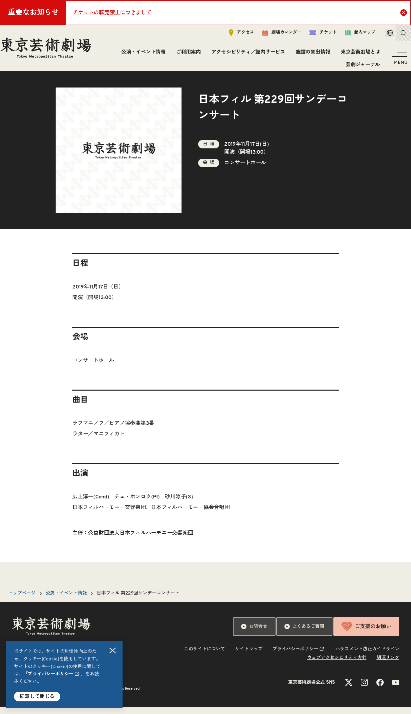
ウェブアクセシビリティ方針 (337, 665)
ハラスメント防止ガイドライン (367, 656)
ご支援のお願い (366, 633)
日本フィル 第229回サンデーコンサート (138, 600)
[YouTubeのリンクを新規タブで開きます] (395, 689)
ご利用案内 (186, 54)
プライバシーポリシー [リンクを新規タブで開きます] (51, 674)
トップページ (22, 600)
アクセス (231, 35)
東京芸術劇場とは (358, 54)
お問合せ (254, 633)
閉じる (113, 650)
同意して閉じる (37, 696)
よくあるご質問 (304, 633)
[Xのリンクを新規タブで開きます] (348, 689)
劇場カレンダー (272, 36)
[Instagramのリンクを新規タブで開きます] (364, 689)
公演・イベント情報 (141, 54)
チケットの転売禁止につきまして (112, 12)
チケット (313, 35)
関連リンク (387, 665)
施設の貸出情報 (310, 54)
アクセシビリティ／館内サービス (246, 54)
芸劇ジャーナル (360, 67)
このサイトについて (204, 656)
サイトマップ (249, 656)
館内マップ (350, 35)
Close (404, 12)
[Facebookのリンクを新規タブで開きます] (380, 689)
